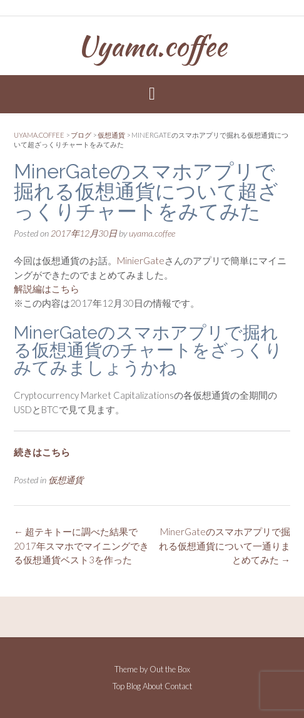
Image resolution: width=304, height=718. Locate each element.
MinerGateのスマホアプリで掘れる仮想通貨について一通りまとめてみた (224, 545)
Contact (178, 686)
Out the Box (169, 669)
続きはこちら (42, 452)
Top (118, 686)
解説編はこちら (46, 288)
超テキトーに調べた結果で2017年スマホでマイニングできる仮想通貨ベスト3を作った (81, 545)
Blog (133, 686)
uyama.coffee (152, 233)
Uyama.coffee (152, 45)
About (153, 686)
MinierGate (141, 260)
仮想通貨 (65, 479)
